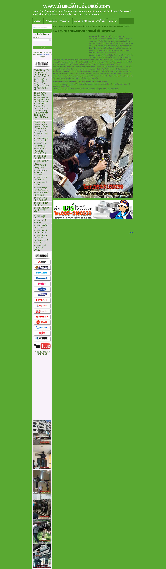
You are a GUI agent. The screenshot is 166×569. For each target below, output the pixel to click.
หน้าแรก (55, 26)
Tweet (131, 232)
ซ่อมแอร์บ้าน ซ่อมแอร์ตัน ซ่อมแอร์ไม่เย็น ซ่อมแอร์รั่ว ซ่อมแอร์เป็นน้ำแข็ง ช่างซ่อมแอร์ (79, 26)
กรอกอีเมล (36, 37)
